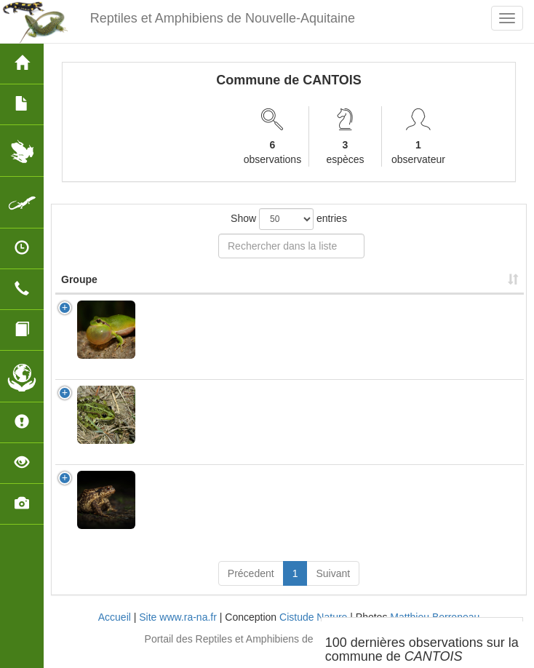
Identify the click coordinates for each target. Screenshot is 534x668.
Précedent (251, 588)
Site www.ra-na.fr (178, 631)
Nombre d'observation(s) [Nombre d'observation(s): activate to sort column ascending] (319, 287)
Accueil (114, 631)
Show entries (289, 219)
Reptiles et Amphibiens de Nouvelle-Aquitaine (222, 18)
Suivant (333, 588)
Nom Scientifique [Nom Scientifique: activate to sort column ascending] (188, 294)
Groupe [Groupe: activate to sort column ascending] (79, 294)
